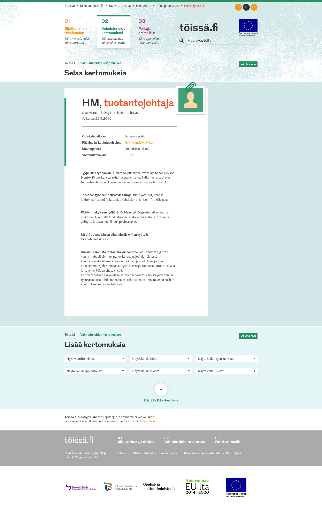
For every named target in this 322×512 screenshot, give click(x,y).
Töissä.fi (70, 63)
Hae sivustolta (183, 41)
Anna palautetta (167, 6)
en (238, 7)
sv (254, 7)
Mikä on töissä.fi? (92, 6)
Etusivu (69, 6)
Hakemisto (143, 6)
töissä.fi (198, 28)
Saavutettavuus (120, 6)
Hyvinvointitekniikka (138, 142)
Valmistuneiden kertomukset (100, 63)
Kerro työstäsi (194, 6)
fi (246, 7)
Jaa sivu (250, 64)
